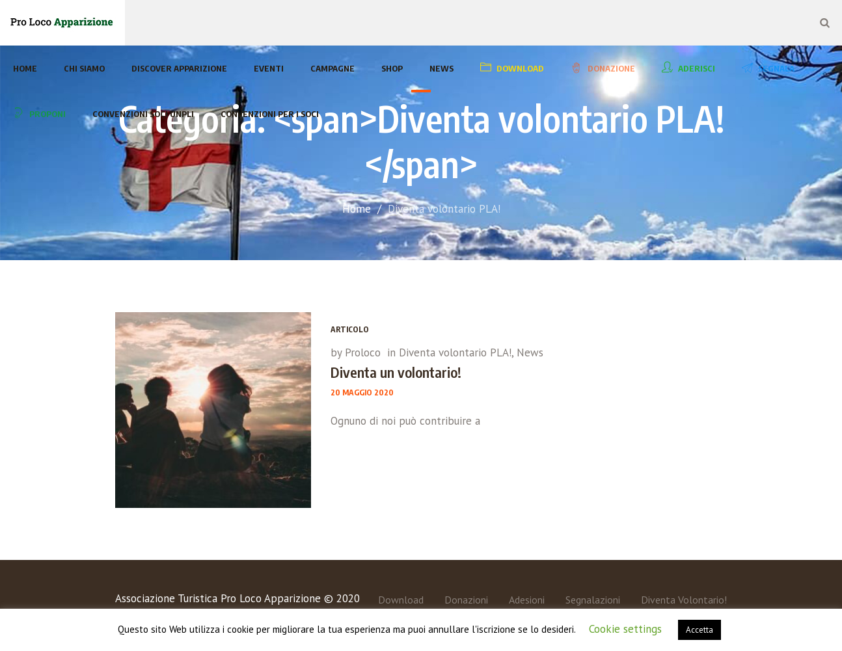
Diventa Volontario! (684, 599)
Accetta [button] (699, 629)
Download (401, 599)
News (530, 352)
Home (356, 209)
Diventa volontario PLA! (455, 352)
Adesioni (527, 599)
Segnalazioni (592, 599)
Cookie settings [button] (625, 629)
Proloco (363, 352)
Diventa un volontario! (396, 372)
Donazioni (466, 599)
